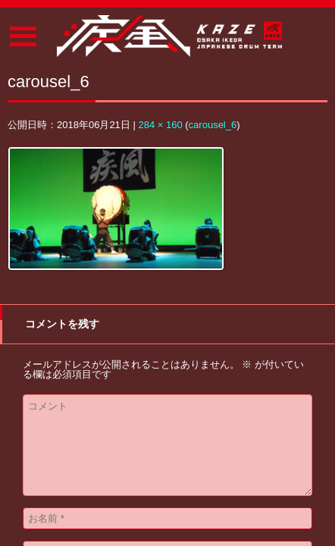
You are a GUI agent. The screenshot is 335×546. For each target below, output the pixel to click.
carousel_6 (213, 124)
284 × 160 (160, 124)
